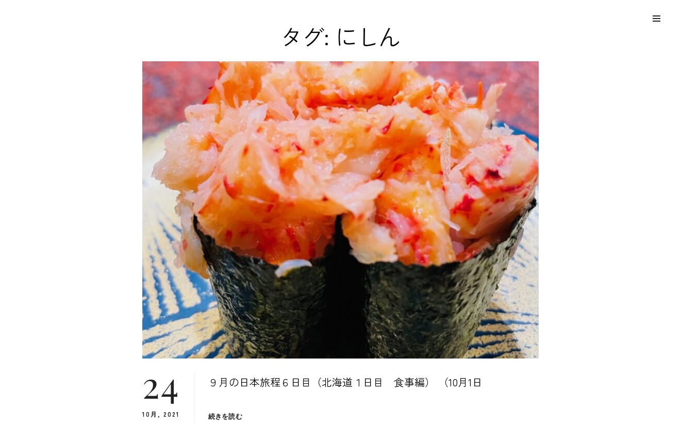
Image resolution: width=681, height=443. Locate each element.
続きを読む (225, 416)
